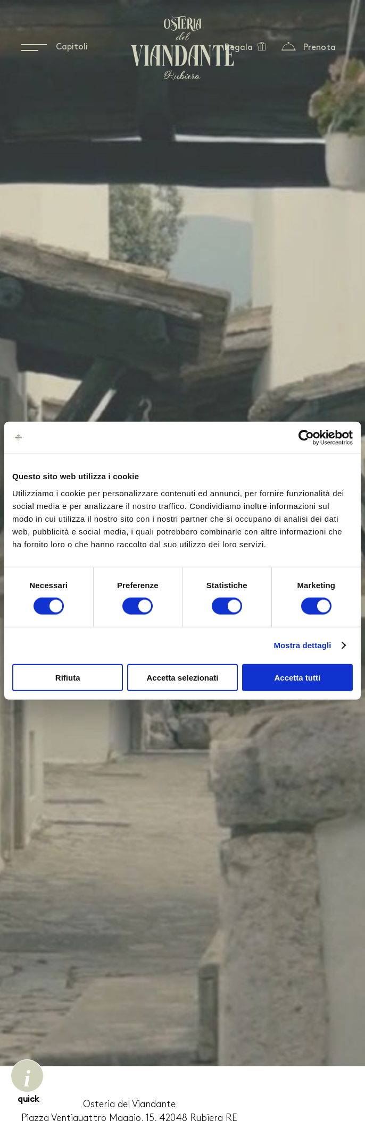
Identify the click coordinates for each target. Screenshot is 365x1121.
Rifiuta (67, 677)
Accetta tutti (297, 677)
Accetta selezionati (182, 677)
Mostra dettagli (302, 645)
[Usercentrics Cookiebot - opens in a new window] (306, 438)
